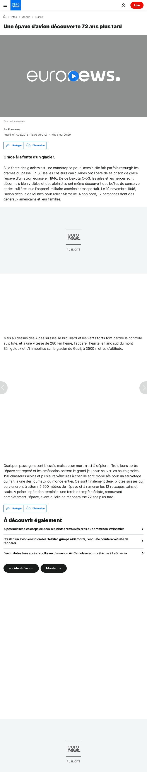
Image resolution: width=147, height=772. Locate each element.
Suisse (39, 17)
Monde (26, 17)
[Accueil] (4, 16)
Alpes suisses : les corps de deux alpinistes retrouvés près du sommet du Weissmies (63, 529)
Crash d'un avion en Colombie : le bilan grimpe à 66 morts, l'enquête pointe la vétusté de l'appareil (65, 541)
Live (137, 5)
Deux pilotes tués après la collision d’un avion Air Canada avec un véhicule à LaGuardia (65, 553)
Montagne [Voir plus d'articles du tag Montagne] (53, 568)
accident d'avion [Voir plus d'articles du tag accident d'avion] (21, 568)
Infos (14, 17)
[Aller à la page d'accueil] (15, 5)
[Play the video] (73, 76)
